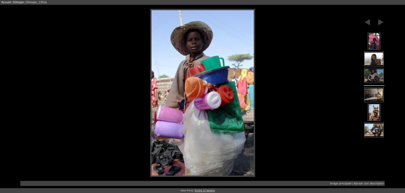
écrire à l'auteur (205, 190)
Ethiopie (18, 2)
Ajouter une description (369, 183)
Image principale (341, 183)
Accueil (6, 2)
